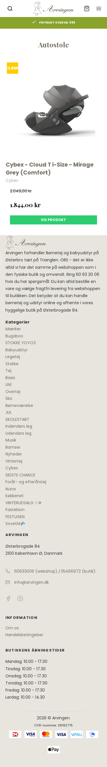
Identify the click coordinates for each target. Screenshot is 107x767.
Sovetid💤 (15, 523)
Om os (12, 628)
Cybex (11, 468)
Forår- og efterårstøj (25, 482)
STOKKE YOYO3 (20, 343)
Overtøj (12, 391)
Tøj (8, 370)
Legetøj (12, 357)
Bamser (13, 447)
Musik (10, 440)
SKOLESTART (17, 419)
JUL (8, 412)
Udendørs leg (18, 433)
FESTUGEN (15, 517)
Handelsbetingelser (24, 635)
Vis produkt (53, 219)
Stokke (12, 364)
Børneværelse (19, 405)
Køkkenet (14, 496)
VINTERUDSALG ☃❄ (23, 503)
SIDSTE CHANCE (20, 475)
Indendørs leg (18, 426)
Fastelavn (15, 509)
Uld (8, 384)
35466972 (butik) (78, 571)
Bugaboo (14, 336)
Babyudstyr (16, 350)
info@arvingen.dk (31, 582)
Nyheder (13, 454)
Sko (8, 398)
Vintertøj (13, 461)
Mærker (13, 329)
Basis (10, 378)
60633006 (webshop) (35, 571)
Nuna (10, 489)
